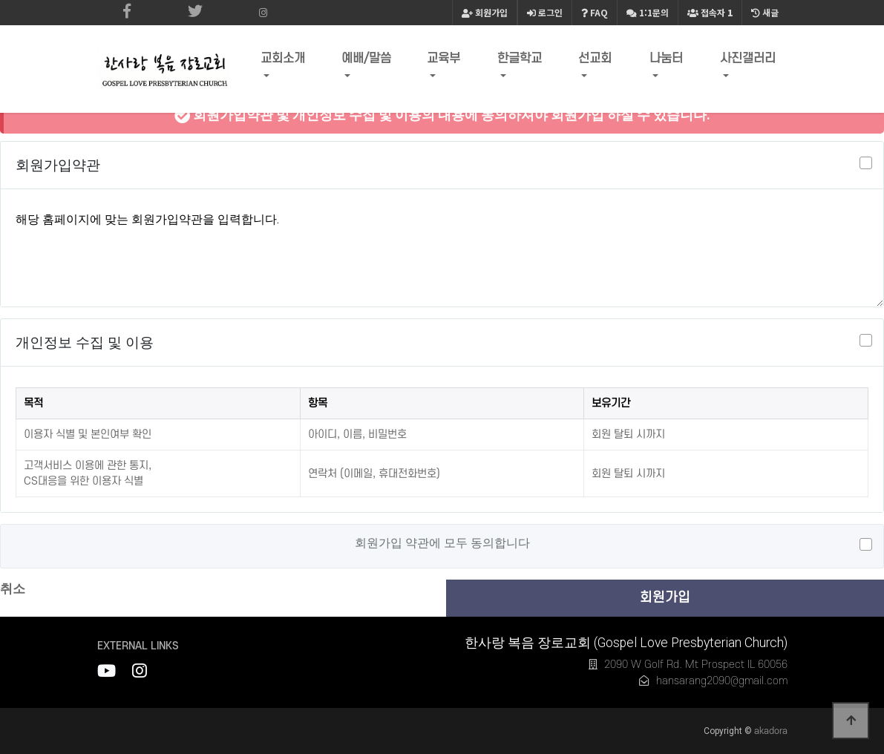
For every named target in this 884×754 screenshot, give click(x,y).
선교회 (598, 62)
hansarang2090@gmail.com (722, 680)
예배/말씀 (372, 62)
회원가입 (485, 12)
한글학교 (524, 62)
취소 (12, 588)
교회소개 (289, 62)
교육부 (448, 62)
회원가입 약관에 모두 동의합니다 (442, 543)
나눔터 (667, 62)
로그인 (545, 12)
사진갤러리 (749, 62)
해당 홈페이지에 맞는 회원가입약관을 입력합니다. (442, 250)
